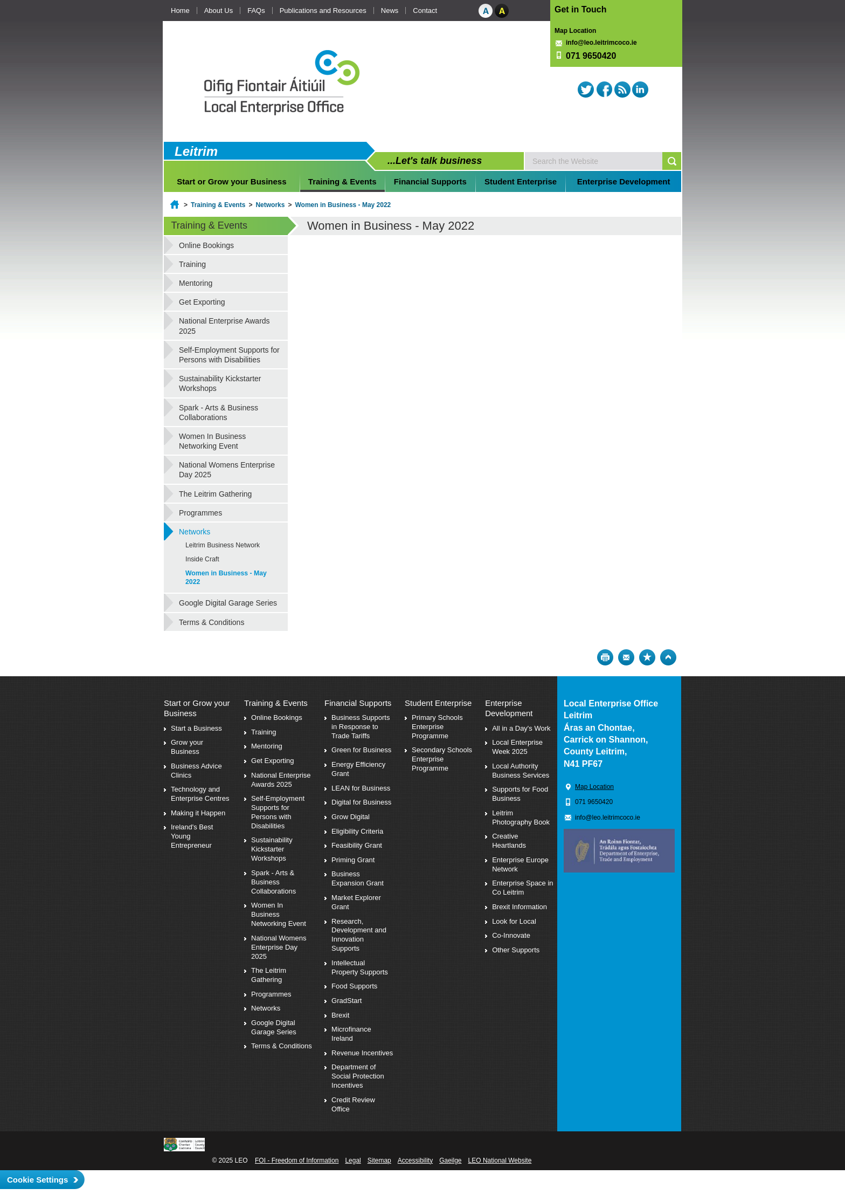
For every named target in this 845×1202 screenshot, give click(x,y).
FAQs (256, 10)
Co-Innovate (511, 935)
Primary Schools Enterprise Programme (437, 726)
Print (605, 657)
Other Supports (515, 950)
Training (192, 264)
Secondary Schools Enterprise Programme (442, 759)
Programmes (200, 513)
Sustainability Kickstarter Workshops (220, 383)
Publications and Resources (323, 10)
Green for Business (361, 750)
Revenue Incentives (362, 1053)
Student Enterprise (520, 181)
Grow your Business (187, 746)
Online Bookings (206, 245)
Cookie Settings (37, 1179)
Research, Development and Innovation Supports (358, 935)
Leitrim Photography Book (521, 817)
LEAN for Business (360, 788)
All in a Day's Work (521, 728)
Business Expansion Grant (357, 878)
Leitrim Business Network (222, 545)
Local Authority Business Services (520, 770)
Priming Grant (353, 860)
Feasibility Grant (356, 845)
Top (668, 657)
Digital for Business (361, 802)
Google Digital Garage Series (228, 603)
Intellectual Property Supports (359, 967)
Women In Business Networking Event (212, 441)
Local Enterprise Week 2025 (517, 746)
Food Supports (354, 986)
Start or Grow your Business (231, 181)
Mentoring (195, 283)
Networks (270, 205)
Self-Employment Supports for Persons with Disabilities (229, 355)
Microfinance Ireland (351, 1033)
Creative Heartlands (509, 840)
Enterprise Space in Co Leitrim (522, 887)
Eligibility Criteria (357, 831)
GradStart (346, 1001)
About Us (218, 10)
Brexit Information (519, 907)
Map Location (575, 31)
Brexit (340, 1015)
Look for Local (514, 921)
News (390, 10)
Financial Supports (430, 181)
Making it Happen (198, 813)
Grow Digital (350, 817)
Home (180, 10)
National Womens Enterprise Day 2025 (227, 470)
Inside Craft (202, 559)
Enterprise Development (623, 181)
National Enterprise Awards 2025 (224, 326)
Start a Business (196, 728)
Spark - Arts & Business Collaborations (218, 412)
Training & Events (342, 181)
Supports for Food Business (520, 793)
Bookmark (647, 657)
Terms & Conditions (211, 622)
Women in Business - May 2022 (343, 205)
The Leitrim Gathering (215, 494)
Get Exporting (202, 302)
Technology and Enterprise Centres (200, 793)
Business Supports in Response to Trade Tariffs (360, 726)
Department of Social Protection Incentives (357, 1076)
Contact (425, 10)
